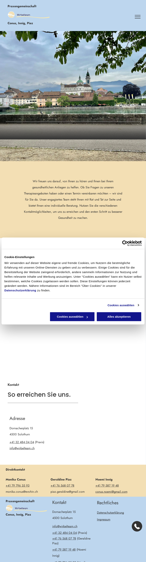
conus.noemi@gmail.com (111, 491)
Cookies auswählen (121, 305)
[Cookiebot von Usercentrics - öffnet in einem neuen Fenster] (125, 243)
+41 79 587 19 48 (107, 485)
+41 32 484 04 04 (22, 442)
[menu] (138, 17)
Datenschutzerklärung (20, 290)
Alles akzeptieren (119, 316)
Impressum (103, 519)
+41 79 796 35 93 (17, 485)
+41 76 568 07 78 (62, 485)
